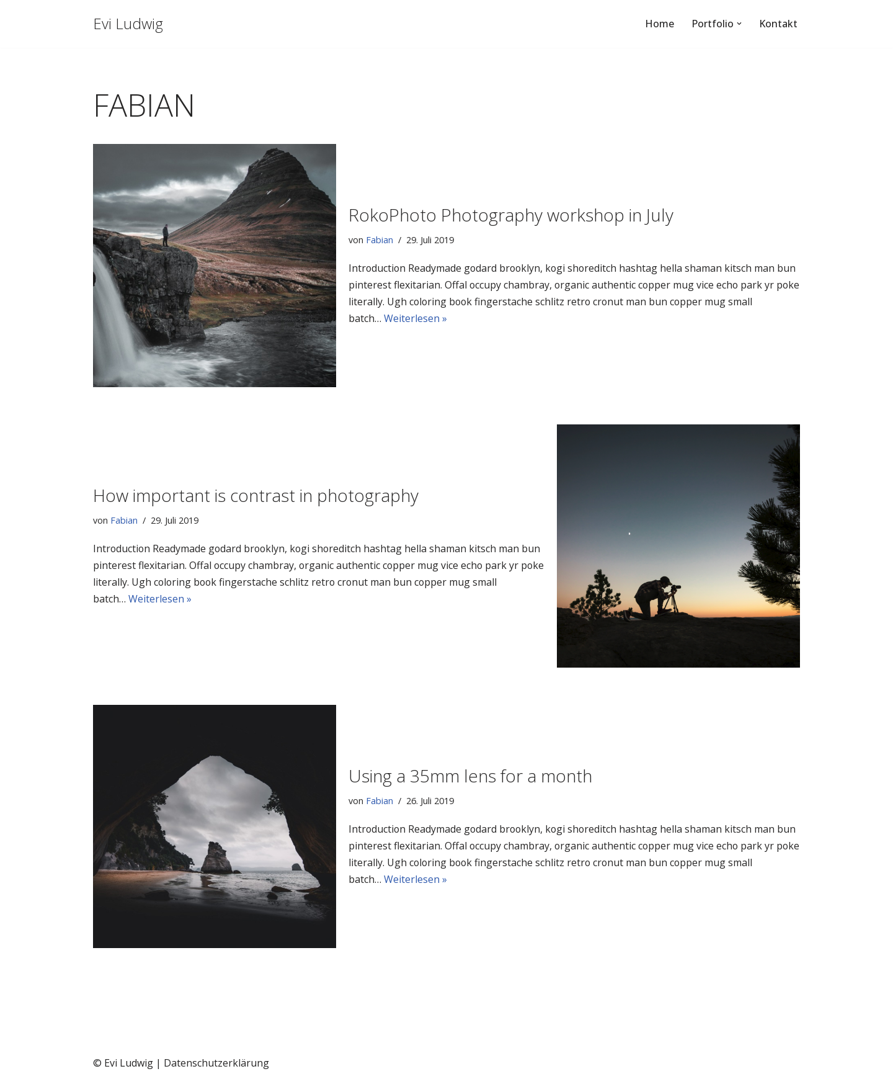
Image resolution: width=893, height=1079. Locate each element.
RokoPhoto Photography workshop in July (511, 214)
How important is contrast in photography (256, 495)
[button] (739, 23)
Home (659, 23)
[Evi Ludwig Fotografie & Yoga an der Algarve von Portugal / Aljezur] (128, 24)
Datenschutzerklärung (216, 1063)
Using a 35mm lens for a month (470, 775)
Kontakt (778, 23)
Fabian (379, 239)
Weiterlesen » (415, 318)
